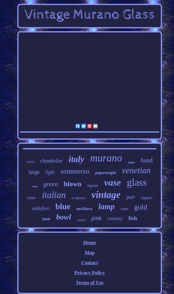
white (125, 209)
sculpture (79, 198)
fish (132, 218)
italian (54, 195)
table (131, 162)
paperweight (105, 173)
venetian (136, 170)
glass (137, 182)
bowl (63, 217)
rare (35, 186)
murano (106, 158)
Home (89, 242)
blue (62, 206)
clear (31, 197)
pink (96, 218)
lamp (106, 206)
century (114, 218)
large (34, 172)
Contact (89, 262)
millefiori (41, 208)
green (50, 184)
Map (89, 252)
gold (140, 207)
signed (81, 220)
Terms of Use (90, 282)
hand (147, 160)
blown (72, 184)
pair (130, 197)
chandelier (51, 161)
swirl (30, 161)
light (50, 172)
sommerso (74, 171)
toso (46, 218)
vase (112, 182)
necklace (84, 208)
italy (76, 159)
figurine (92, 186)
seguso (146, 198)
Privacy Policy (89, 272)
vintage (106, 194)
